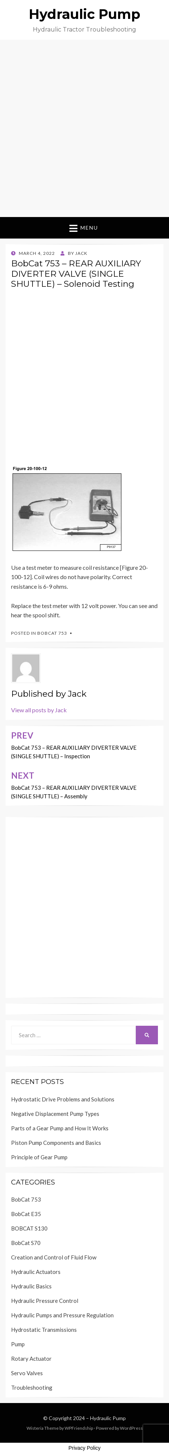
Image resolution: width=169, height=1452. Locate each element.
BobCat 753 (52, 633)
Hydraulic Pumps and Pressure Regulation (62, 1315)
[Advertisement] (84, 128)
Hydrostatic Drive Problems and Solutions (62, 1099)
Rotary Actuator (31, 1358)
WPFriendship (79, 1428)
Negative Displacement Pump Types (55, 1113)
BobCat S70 (26, 1242)
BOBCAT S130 (29, 1228)
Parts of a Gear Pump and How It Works (59, 1128)
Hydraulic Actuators (36, 1271)
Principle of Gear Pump (39, 1157)
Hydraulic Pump (84, 14)
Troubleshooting (31, 1387)
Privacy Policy (84, 1448)
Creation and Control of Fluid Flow (53, 1257)
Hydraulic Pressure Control (44, 1300)
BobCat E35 (26, 1213)
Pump (18, 1344)
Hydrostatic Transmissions (44, 1329)
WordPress (131, 1428)
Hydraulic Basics (31, 1286)
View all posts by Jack (39, 709)
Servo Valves (27, 1373)
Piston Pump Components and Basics (56, 1142)
